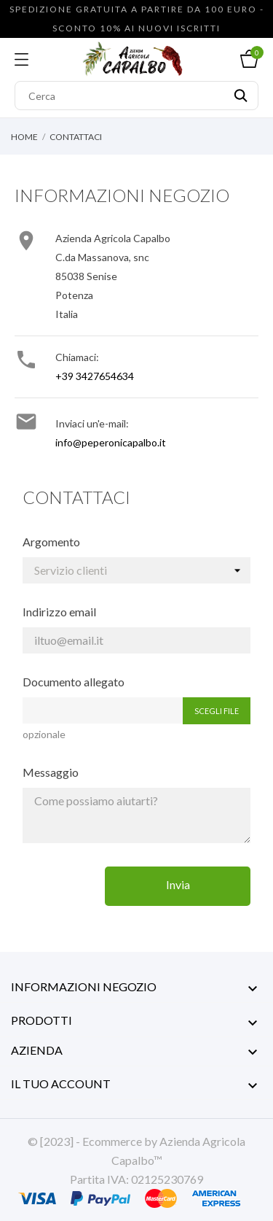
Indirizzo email (59, 612)
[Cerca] (136, 95)
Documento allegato (73, 682)
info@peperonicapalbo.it (110, 442)
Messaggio (51, 772)
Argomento (51, 542)
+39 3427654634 (94, 376)
